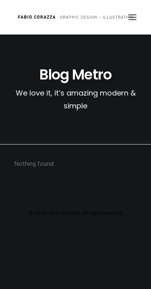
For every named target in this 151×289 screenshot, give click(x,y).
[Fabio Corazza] (75, 17)
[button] (132, 17)
